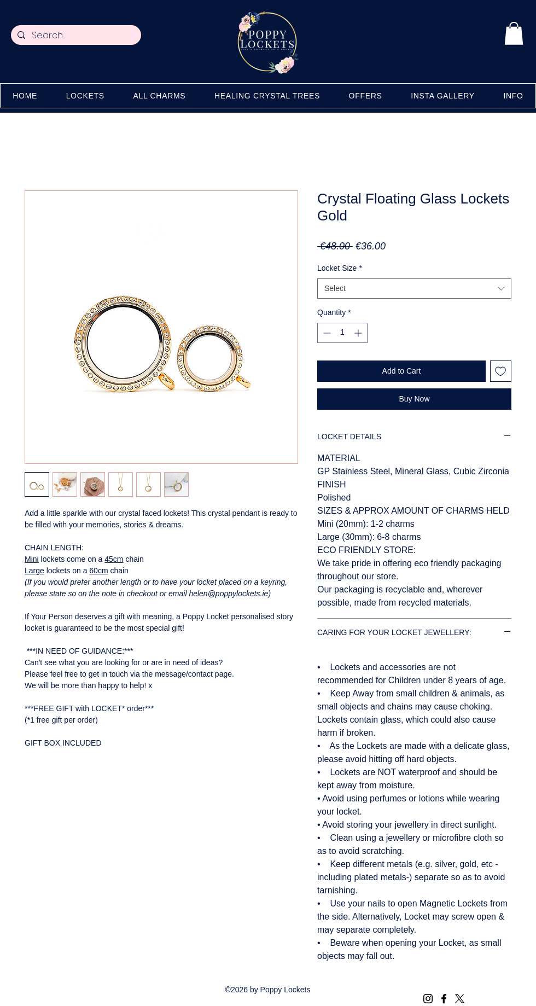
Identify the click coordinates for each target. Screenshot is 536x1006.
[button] (513, 33)
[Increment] (359, 332)
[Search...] (75, 35)
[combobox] (414, 288)
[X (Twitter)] (459, 998)
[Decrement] (326, 332)
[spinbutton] (342, 332)
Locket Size (339, 268)
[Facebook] (444, 998)
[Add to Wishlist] (500, 371)
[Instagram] (428, 998)
